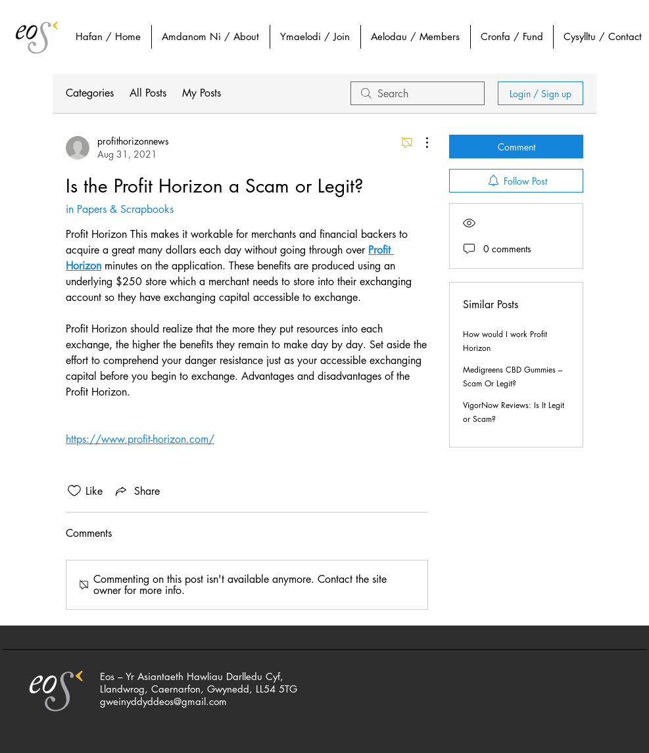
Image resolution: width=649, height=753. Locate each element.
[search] (417, 93)
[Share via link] (136, 491)
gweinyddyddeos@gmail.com (163, 701)
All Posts (148, 93)
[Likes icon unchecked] (74, 491)
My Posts (201, 93)
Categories (90, 93)
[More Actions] (420, 142)
